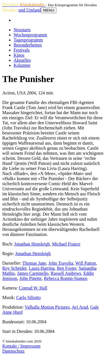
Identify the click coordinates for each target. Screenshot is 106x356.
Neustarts (22, 29)
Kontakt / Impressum (21, 346)
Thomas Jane (34, 263)
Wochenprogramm (30, 34)
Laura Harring (42, 268)
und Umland (29, 10)
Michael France (66, 244)
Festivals (22, 50)
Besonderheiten (28, 45)
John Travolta (60, 263)
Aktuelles (22, 60)
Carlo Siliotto (28, 297)
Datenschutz (13, 351)
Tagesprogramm (28, 39)
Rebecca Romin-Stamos (65, 278)
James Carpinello (32, 273)
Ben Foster (66, 268)
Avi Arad (80, 307)
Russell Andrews (66, 273)
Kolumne (22, 65)
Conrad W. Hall (33, 288)
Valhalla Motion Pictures (47, 307)
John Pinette (30, 278)
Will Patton (85, 263)
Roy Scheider (14, 268)
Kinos (19, 55)
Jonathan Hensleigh (32, 244)
